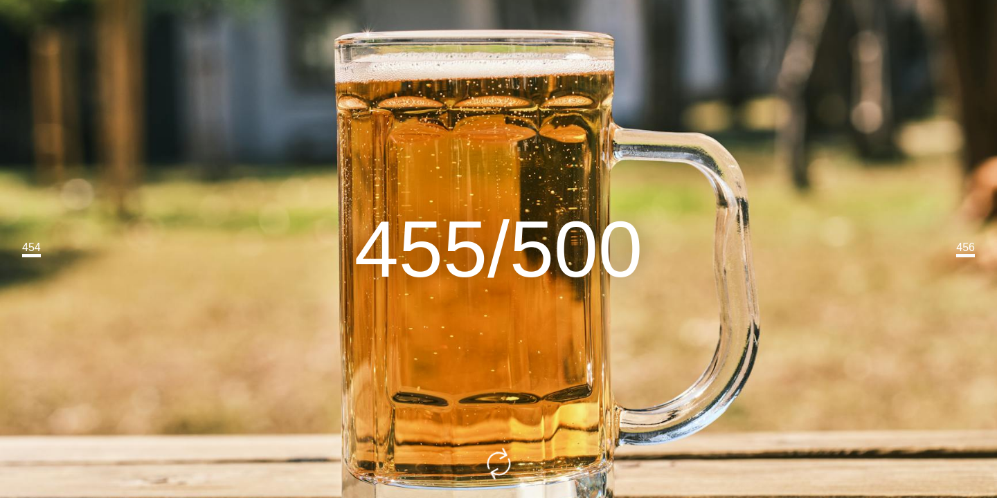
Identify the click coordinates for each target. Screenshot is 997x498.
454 (31, 247)
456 (965, 247)
